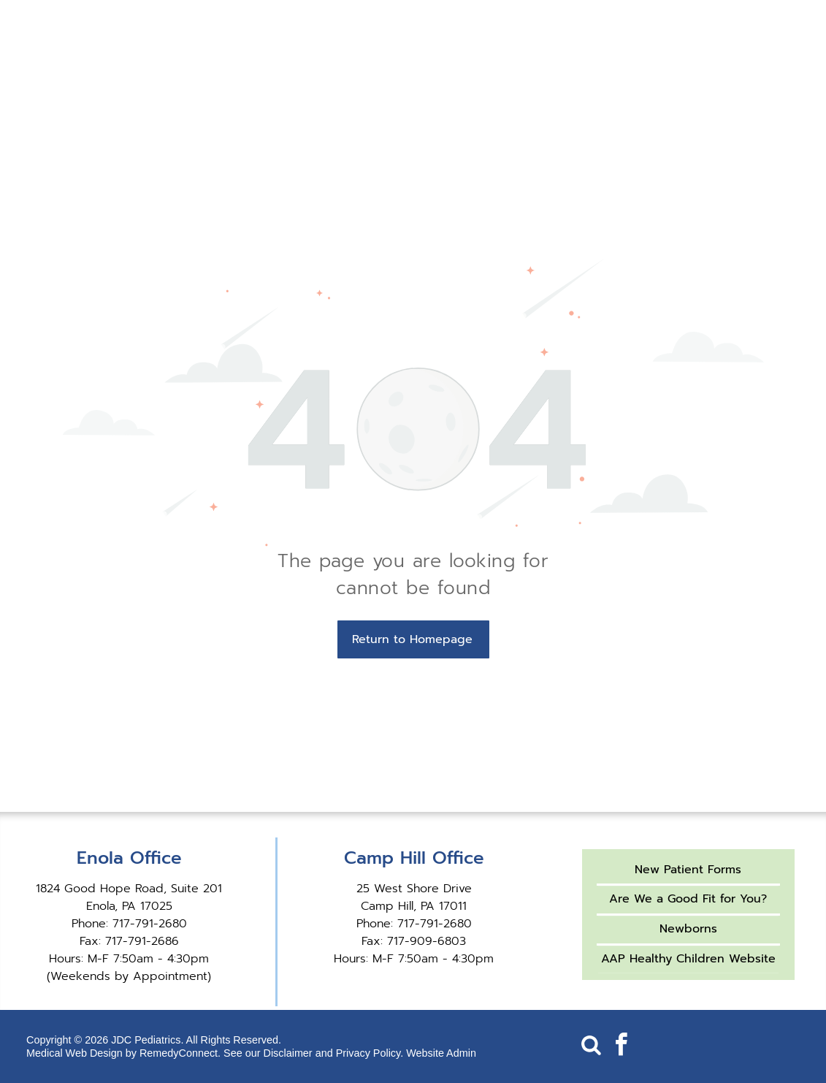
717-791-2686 (142, 941)
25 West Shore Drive (414, 888)
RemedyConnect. (180, 1053)
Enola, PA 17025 (129, 906)
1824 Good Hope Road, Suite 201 (129, 888)
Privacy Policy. (370, 1053)
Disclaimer (288, 1053)
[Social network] (591, 1047)
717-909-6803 (426, 941)
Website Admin (441, 1053)
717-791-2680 (149, 923)
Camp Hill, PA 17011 (414, 906)
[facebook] (621, 1047)
